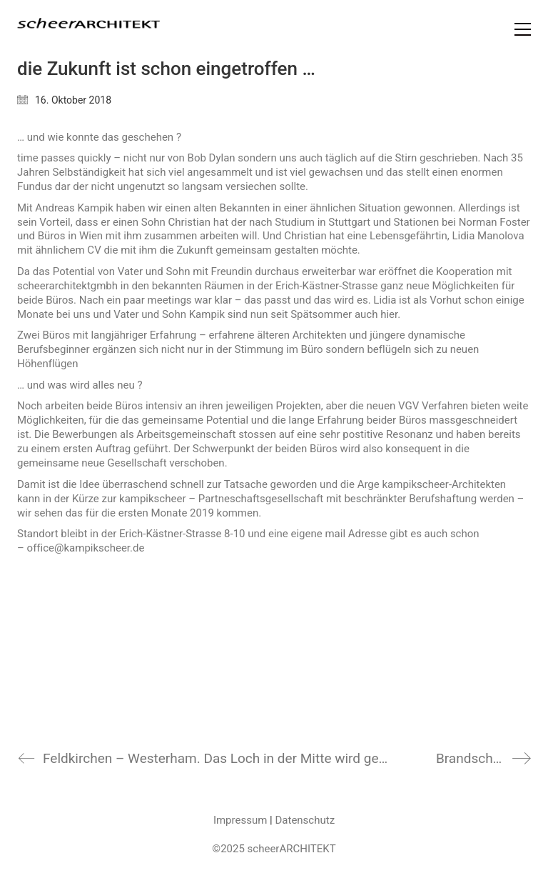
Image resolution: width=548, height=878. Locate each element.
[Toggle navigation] (522, 29)
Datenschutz (305, 820)
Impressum (240, 820)
